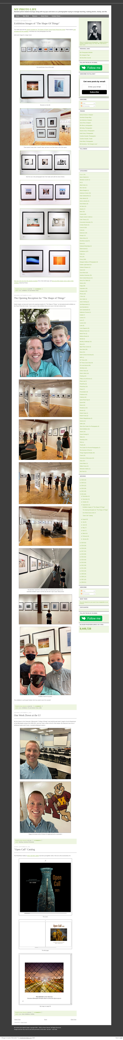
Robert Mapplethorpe (85, 418)
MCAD (81, 339)
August (84, 519)
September (85, 504)
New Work (26, 16)
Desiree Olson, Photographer (87, 130)
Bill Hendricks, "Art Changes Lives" (88, 144)
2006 (82, 582)
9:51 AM (29, 840)
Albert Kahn (83, 185)
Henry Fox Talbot (84, 280)
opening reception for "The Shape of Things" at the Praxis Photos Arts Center (45, 29)
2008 (82, 576)
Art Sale (82, 206)
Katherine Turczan (84, 312)
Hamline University (84, 275)
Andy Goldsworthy (84, 195)
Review (82, 410)
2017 (82, 551)
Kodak (81, 315)
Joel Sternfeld (83, 307)
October (85, 502)
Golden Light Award (85, 264)
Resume (34, 16)
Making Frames (84, 331)
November (85, 499)
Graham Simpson (84, 267)
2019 (82, 545)
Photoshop (82, 386)
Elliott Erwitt (83, 248)
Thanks (82, 445)
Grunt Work (83, 272)
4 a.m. (20, 290)
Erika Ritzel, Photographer (86, 141)
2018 (82, 548)
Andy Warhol (83, 198)
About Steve (44, 16)
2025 (82, 482)
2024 (82, 485)
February (85, 536)
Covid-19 (82, 227)
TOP (121, 1038)
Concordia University (85, 222)
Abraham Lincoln (84, 179)
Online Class (83, 370)
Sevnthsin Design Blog (85, 117)
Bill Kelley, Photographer (86, 128)
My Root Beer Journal (85, 57)
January (85, 539)
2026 (82, 480)
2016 (82, 554)
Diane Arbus (83, 238)
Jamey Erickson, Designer (86, 114)
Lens (81, 320)
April (84, 530)
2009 (82, 573)
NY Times (82, 360)
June (84, 525)
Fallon (81, 254)
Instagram (82, 291)
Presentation (83, 391)
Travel (81, 455)
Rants (81, 405)
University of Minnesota (28, 842)
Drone (81, 243)
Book (23, 1014)
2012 (82, 565)
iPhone (81, 293)
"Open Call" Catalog (24, 849)
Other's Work (83, 373)
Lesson (82, 323)
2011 (82, 568)
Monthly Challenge (84, 341)
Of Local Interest (31, 290)
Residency (82, 407)
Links (81, 325)
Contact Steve (56, 16)
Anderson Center (84, 193)
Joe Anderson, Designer (86, 120)
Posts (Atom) (24, 1022)
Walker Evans (83, 466)
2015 (82, 556)
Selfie (40, 707)
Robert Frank (83, 415)
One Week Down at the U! (27, 715)
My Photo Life (25, 9)
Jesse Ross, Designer (85, 122)
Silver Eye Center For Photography (88, 426)
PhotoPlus (82, 383)
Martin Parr (82, 333)
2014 (82, 559)
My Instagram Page (85, 55)
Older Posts (73, 1019)
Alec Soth (82, 187)
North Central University (86, 354)
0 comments (38, 289)
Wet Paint (82, 471)
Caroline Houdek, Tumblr (86, 138)
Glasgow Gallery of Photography (88, 262)
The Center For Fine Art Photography (89, 447)
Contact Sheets (84, 224)
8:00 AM (29, 1012)
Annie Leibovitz (84, 201)
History (81, 283)
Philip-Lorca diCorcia (85, 378)
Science (82, 421)
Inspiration (82, 288)
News (81, 352)
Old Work (82, 368)
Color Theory (83, 219)
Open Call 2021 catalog (33, 855)
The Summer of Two (85, 450)
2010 (82, 571)
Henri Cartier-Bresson (85, 278)
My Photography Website (86, 52)
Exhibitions (24, 290)
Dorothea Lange (84, 240)
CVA (81, 230)
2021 (82, 494)
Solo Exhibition (83, 429)
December (85, 496)
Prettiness (82, 394)
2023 (82, 488)
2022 (82, 491)
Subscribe (94, 92)
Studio (81, 431)
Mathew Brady (83, 336)
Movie (81, 344)
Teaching (21, 842)
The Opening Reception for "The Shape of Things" (39, 298)
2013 (82, 562)
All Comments (85, 106)
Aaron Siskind (83, 177)
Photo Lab (82, 381)
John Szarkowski (84, 309)
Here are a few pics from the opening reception (26, 281)
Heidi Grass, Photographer (86, 133)
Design (81, 235)
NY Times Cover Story (85, 362)
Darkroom (82, 232)
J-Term (81, 296)
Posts (83, 103)
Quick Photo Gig (84, 399)
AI (80, 182)
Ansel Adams (83, 203)
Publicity (32, 1014)
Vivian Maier (83, 463)
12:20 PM (30, 289)
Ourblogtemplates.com (26, 1038)
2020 (82, 542)
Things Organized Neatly (86, 452)
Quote (81, 402)
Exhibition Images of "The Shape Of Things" (37, 23)
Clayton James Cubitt (85, 217)
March (84, 533)
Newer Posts (17, 1019)
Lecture (82, 317)
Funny (81, 259)
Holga (81, 285)
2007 (82, 579)
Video (81, 460)
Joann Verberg (83, 301)
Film (81, 256)
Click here (102, 43)
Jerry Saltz (82, 299)
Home (17, 16)
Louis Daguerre (84, 328)
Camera (82, 214)
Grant (81, 270)
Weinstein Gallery (84, 468)
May (84, 527)
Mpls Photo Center (84, 346)
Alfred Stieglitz (83, 190)
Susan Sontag (83, 434)
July (84, 522)
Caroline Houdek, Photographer (88, 136)
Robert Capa (83, 413)
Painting (82, 376)
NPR (81, 357)
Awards (82, 209)
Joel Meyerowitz (84, 304)
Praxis (37, 290)
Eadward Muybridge (85, 246)
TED (81, 442)
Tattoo (81, 437)
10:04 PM (30, 706)
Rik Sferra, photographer (86, 125)
